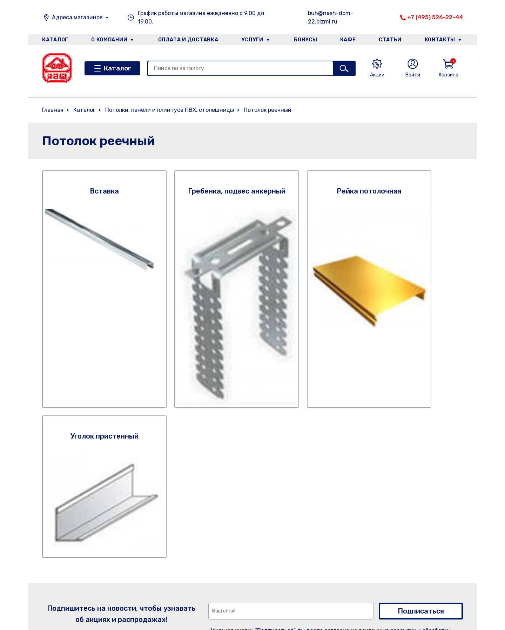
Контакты (440, 40)
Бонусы (305, 40)
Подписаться (421, 419)
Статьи (390, 40)
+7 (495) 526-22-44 (435, 17)
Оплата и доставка (188, 40)
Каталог (55, 40)
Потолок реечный (267, 110)
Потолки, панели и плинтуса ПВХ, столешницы (169, 110)
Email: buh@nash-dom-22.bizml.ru (372, 565)
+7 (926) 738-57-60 (353, 543)
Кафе (348, 40)
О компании (109, 40)
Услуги (252, 40)
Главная (52, 110)
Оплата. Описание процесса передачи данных (260, 598)
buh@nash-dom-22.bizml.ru (330, 17)
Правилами (337, 447)
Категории (127, 561)
